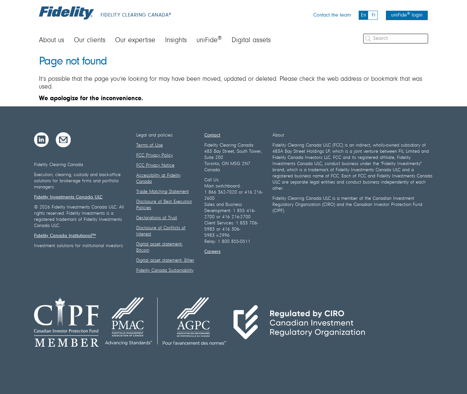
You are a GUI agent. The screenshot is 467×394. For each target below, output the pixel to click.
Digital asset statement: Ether (165, 260)
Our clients (89, 40)
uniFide (209, 40)
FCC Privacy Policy (154, 155)
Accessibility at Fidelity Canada (158, 178)
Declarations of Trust (156, 218)
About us (51, 40)
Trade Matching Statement (162, 191)
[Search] (395, 38)
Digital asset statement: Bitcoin (159, 247)
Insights (176, 40)
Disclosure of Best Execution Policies (164, 204)
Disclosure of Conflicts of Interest (161, 231)
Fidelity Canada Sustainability (165, 270)
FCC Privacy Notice (155, 165)
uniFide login (407, 15)
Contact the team (332, 15)
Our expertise (135, 40)
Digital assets (251, 40)
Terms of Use (149, 145)
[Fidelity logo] (66, 12)
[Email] (63, 139)
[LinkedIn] (41, 139)
